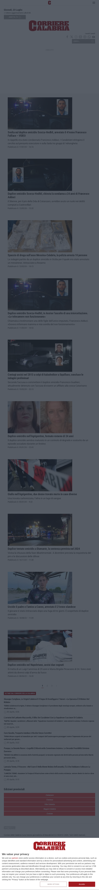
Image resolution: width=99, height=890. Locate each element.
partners (15, 858)
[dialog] (49, 864)
